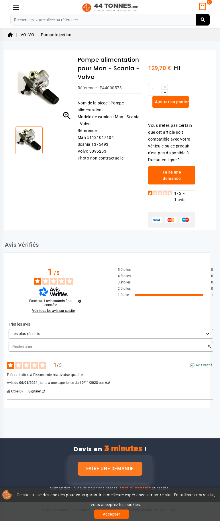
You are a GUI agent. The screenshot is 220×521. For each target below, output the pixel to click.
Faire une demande (110, 468)
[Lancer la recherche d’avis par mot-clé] (209, 347)
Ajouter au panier (171, 102)
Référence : (88, 87)
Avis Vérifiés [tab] (22, 244)
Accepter (111, 514)
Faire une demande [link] (172, 175)
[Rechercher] (110, 20)
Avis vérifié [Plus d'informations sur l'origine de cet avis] (204, 365)
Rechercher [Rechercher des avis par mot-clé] (108, 346)
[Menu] (16, 7)
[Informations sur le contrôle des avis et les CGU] (79, 301)
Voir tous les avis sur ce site (53, 311)
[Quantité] (155, 90)
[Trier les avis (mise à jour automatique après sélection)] (111, 334)
